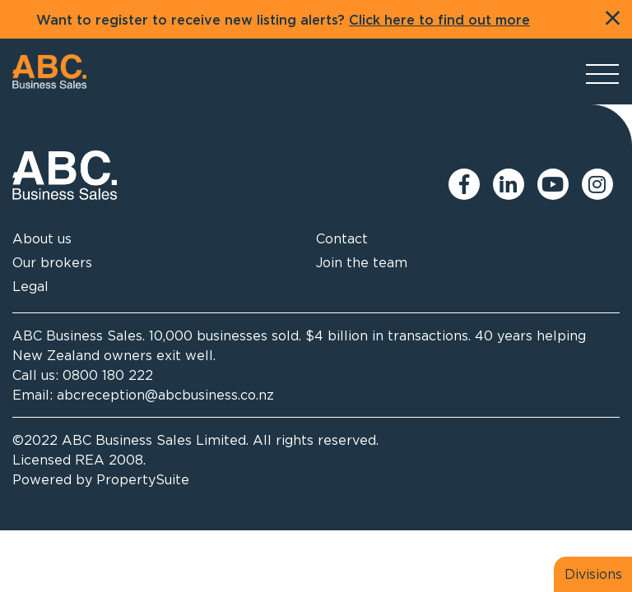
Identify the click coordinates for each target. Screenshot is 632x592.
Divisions (593, 574)
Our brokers (52, 262)
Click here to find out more (439, 20)
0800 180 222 (108, 375)
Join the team (361, 262)
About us (42, 238)
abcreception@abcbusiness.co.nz (165, 394)
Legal (30, 286)
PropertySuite (142, 479)
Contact (342, 238)
